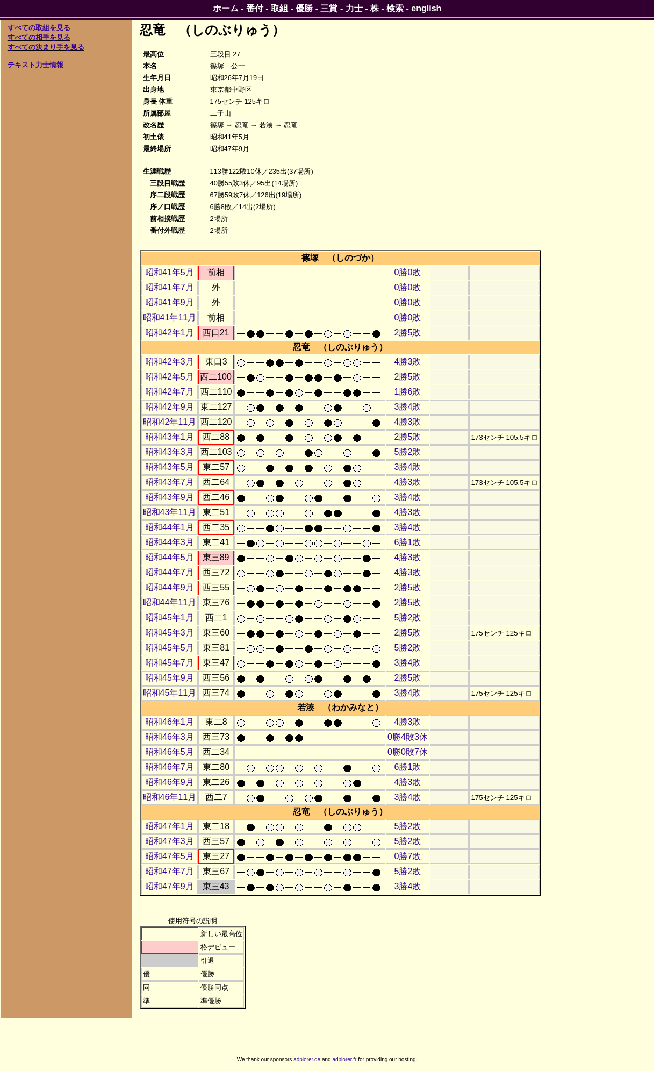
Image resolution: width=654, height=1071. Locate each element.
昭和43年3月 (169, 451)
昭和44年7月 (169, 572)
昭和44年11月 (170, 602)
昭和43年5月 (169, 467)
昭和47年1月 (169, 826)
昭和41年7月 (169, 287)
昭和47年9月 (169, 886)
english (426, 8)
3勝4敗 (407, 406)
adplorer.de (306, 1059)
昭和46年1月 (169, 721)
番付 (254, 8)
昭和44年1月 (169, 527)
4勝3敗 (407, 361)
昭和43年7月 (169, 482)
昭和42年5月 (169, 376)
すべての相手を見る (39, 37)
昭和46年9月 (169, 782)
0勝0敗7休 (407, 751)
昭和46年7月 (169, 767)
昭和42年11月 (170, 421)
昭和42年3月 (169, 361)
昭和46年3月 (169, 736)
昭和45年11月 (170, 692)
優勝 (304, 8)
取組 (279, 8)
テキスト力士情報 (35, 65)
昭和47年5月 (169, 856)
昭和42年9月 (169, 406)
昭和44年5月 (169, 557)
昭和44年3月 (169, 542)
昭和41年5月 (169, 272)
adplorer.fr (344, 1059)
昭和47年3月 (169, 841)
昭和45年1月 (169, 617)
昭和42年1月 (169, 332)
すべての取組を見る (39, 28)
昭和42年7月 (169, 391)
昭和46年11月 (170, 797)
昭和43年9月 (169, 497)
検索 (395, 8)
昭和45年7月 (169, 662)
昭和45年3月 (169, 632)
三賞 (328, 8)
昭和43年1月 (169, 436)
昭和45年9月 (169, 677)
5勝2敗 (407, 451)
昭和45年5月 (169, 647)
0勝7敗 (407, 856)
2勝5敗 (407, 332)
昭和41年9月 (169, 302)
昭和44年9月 (169, 587)
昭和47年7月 (169, 871)
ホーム (226, 8)
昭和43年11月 (170, 512)
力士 (354, 8)
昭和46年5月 (169, 751)
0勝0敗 (407, 272)
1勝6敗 (407, 391)
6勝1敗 (407, 542)
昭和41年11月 (170, 317)
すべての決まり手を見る (46, 47)
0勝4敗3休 (407, 736)
